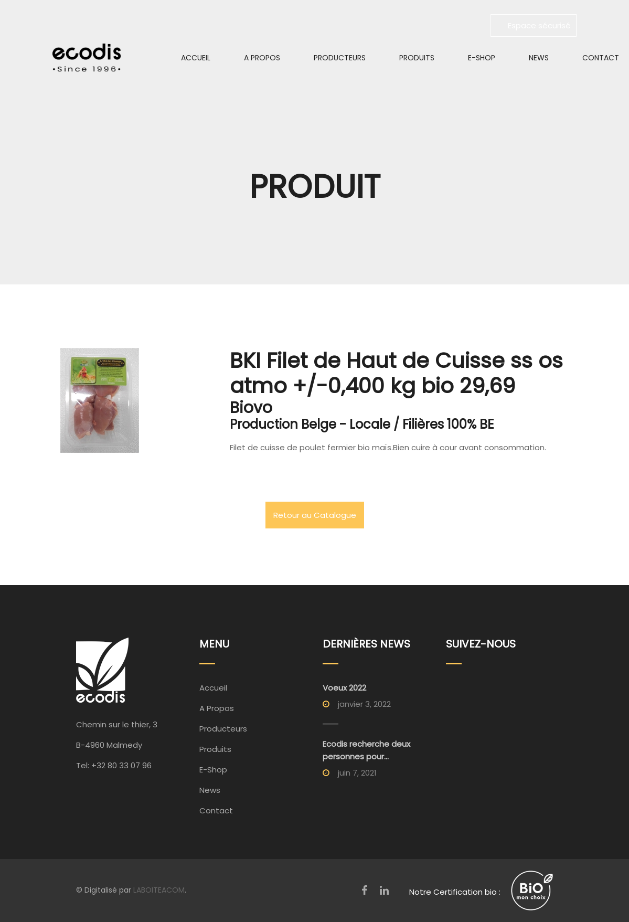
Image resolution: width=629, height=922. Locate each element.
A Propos (262, 57)
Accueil (195, 57)
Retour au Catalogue (314, 515)
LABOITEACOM (159, 890)
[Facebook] (364, 890)
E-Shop (481, 57)
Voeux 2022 (344, 687)
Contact (216, 810)
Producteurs (340, 57)
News (539, 57)
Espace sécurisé (533, 25)
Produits (416, 57)
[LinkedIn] (384, 890)
